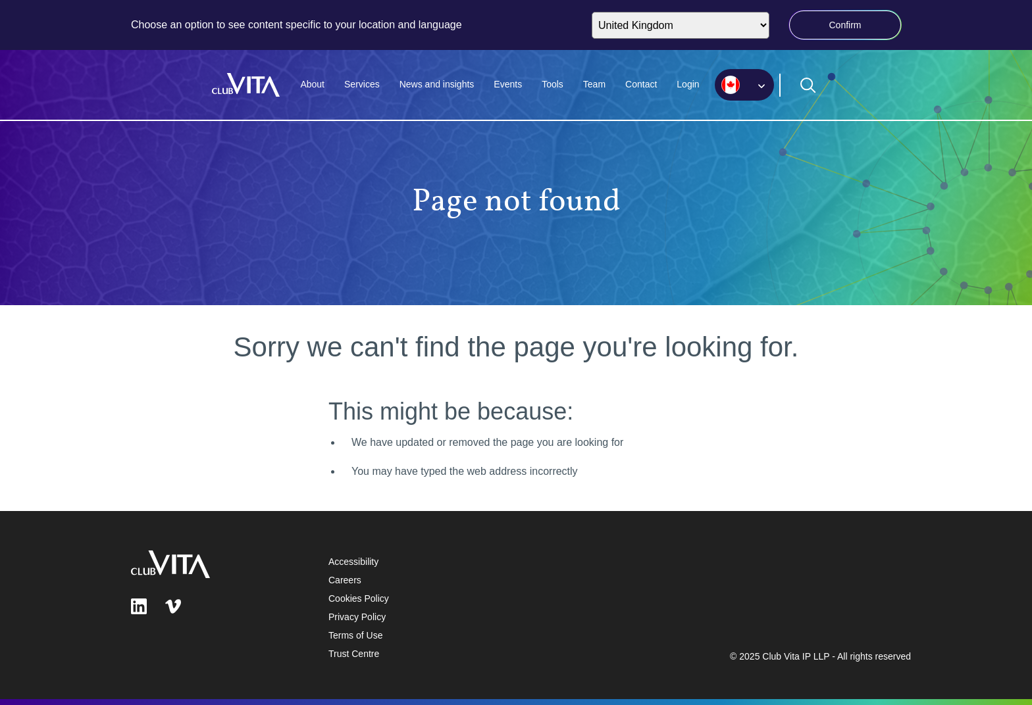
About (312, 84)
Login (688, 84)
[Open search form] (808, 85)
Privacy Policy (357, 617)
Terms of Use (355, 635)
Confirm (845, 25)
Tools (552, 84)
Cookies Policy (358, 598)
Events (508, 84)
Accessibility (353, 561)
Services (362, 84)
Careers (344, 580)
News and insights (437, 84)
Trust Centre (353, 653)
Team (594, 84)
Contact (641, 84)
